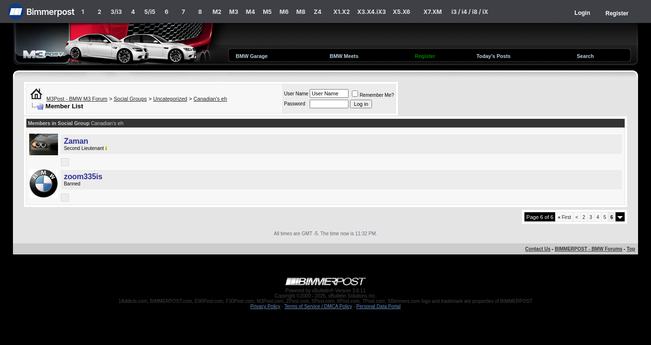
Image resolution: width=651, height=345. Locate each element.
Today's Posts (494, 56)
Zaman (76, 141)
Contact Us (538, 249)
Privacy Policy (265, 306)
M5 (267, 11)
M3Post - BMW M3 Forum (76, 99)
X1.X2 (341, 11)
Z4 (317, 11)
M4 (250, 11)
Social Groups (130, 99)
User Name (296, 93)
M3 (233, 11)
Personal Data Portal (378, 306)
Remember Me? (373, 95)
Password (294, 103)
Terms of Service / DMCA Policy (318, 306)
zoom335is (83, 176)
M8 (300, 11)
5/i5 (149, 11)
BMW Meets (344, 56)
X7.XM (432, 11)
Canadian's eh (210, 99)
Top (631, 249)
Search (585, 56)
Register (616, 13)
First (564, 217)
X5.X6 (401, 11)
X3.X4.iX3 (371, 11)
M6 (284, 11)
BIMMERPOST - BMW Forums (588, 249)
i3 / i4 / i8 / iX (470, 11)
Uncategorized (170, 99)
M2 (216, 11)
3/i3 (116, 11)
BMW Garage (251, 56)
